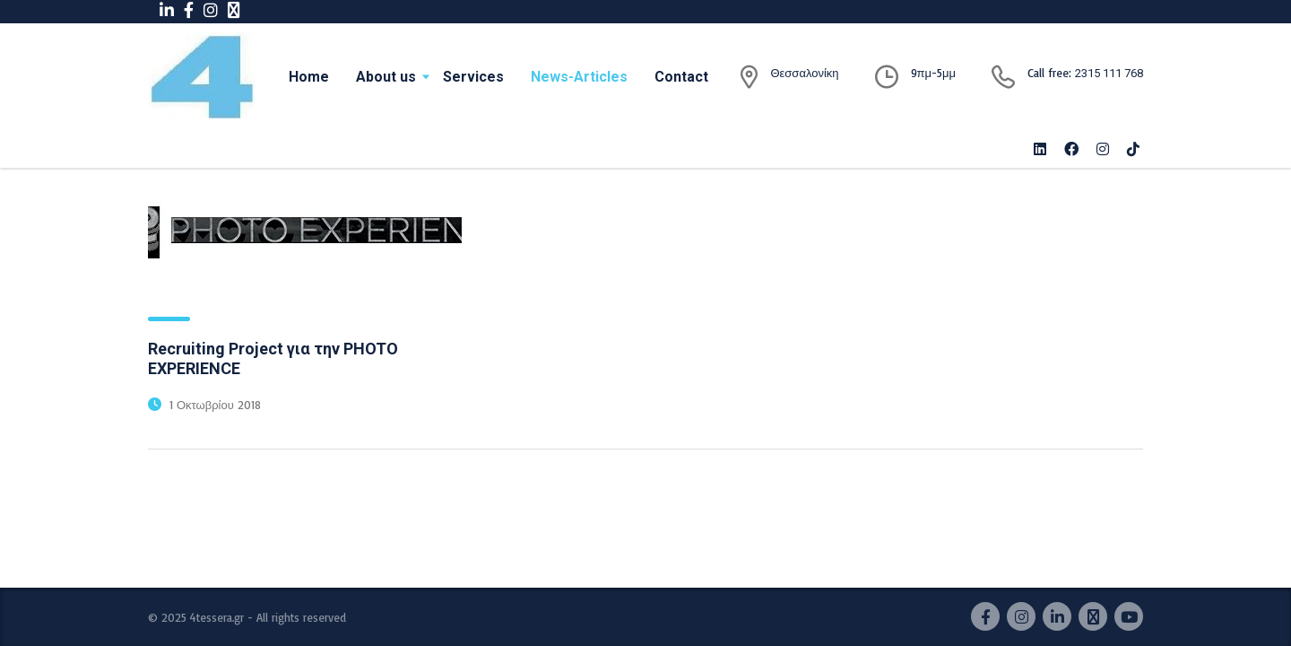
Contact (681, 76)
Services (473, 76)
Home (309, 76)
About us (386, 76)
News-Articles (579, 76)
